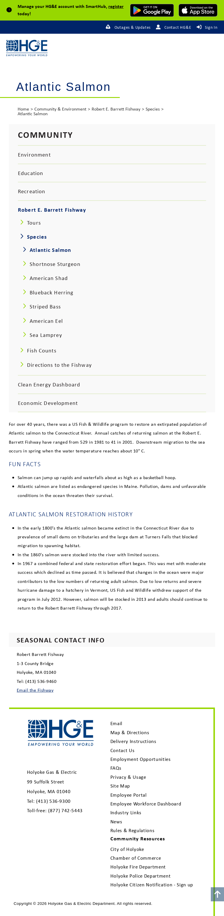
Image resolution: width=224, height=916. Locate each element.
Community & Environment (60, 109)
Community (45, 134)
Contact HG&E (177, 27)
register (116, 6)
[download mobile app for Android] (152, 10)
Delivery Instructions (133, 741)
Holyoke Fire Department (138, 867)
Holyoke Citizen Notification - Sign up (151, 884)
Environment (34, 154)
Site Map (120, 786)
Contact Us (122, 750)
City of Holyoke (127, 849)
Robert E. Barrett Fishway (116, 109)
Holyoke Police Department (140, 876)
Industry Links (126, 812)
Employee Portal (128, 795)
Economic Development (48, 403)
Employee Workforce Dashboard (145, 803)
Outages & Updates (132, 27)
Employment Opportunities (140, 759)
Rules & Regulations (132, 830)
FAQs (116, 768)
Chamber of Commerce (135, 858)
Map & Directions (129, 732)
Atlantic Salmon (33, 114)
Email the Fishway (35, 690)
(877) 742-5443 (65, 810)
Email (116, 723)
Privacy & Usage (128, 777)
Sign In (211, 27)
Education (30, 173)
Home (23, 109)
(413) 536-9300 (53, 801)
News (116, 821)
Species (153, 109)
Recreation (32, 191)
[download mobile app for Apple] (198, 10)
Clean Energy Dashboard (49, 384)
